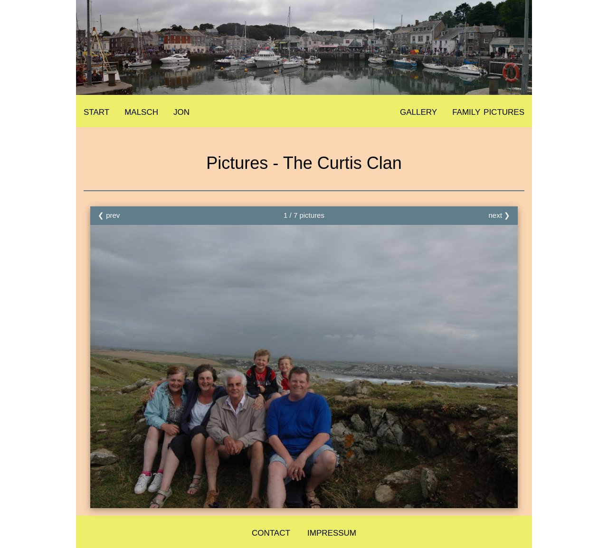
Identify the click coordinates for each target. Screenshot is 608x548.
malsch (141, 110)
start (96, 110)
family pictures (488, 110)
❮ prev (109, 215)
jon (181, 110)
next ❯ (499, 215)
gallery (418, 110)
